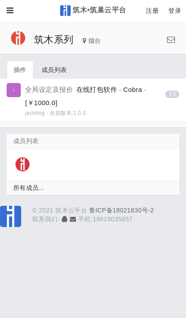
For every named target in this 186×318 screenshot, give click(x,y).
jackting (35, 113)
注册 (152, 10)
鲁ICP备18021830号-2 (121, 210)
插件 (20, 69)
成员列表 (54, 69)
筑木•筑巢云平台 (93, 10)
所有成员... (29, 187)
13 (172, 94)
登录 (174, 10)
